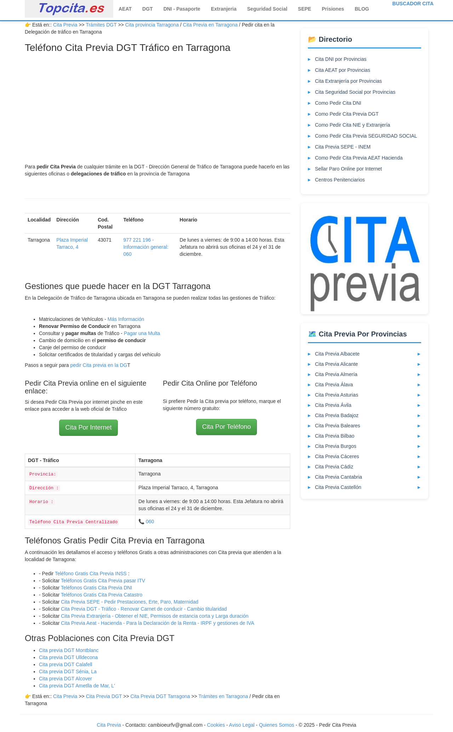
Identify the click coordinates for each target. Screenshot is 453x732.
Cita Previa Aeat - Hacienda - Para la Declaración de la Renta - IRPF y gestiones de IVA (157, 623)
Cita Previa (65, 25)
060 (150, 521)
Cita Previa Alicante (336, 364)
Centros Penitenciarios (340, 180)
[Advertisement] (157, 110)
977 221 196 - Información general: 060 (145, 247)
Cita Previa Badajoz (337, 415)
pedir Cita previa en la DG (98, 365)
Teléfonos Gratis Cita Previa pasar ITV (103, 580)
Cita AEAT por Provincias (342, 70)
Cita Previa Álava (334, 384)
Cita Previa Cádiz (334, 466)
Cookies (216, 725)
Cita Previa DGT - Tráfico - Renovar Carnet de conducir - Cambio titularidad (144, 609)
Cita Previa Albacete (337, 354)
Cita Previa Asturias (336, 395)
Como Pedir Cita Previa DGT (347, 114)
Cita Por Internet (88, 427)
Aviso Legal (241, 725)
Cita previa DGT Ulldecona (68, 657)
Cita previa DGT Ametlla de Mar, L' (77, 685)
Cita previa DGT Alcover (65, 678)
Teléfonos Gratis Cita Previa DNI (96, 587)
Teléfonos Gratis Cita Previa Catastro (101, 595)
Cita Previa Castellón (338, 487)
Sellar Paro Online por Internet (348, 169)
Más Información (126, 319)
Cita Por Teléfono (226, 426)
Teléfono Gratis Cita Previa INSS (91, 573)
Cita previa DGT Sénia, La (68, 671)
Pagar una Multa (142, 333)
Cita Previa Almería (336, 374)
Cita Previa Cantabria (338, 477)
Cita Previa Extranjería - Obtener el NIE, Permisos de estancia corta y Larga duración (154, 616)
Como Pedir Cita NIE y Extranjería (352, 125)
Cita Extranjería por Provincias (348, 81)
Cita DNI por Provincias (341, 59)
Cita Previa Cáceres (337, 456)
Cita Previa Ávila (333, 405)
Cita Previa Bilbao (334, 436)
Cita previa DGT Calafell (65, 664)
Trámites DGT (101, 25)
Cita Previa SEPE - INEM (343, 147)
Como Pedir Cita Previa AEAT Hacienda (359, 158)
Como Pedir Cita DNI (338, 103)
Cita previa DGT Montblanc (69, 650)
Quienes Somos (277, 725)
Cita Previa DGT (105, 696)
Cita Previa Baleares (337, 425)
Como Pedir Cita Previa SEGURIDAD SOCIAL (366, 136)
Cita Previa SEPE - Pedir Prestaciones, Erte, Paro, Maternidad (129, 602)
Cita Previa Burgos (335, 446)
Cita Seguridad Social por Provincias (355, 92)
